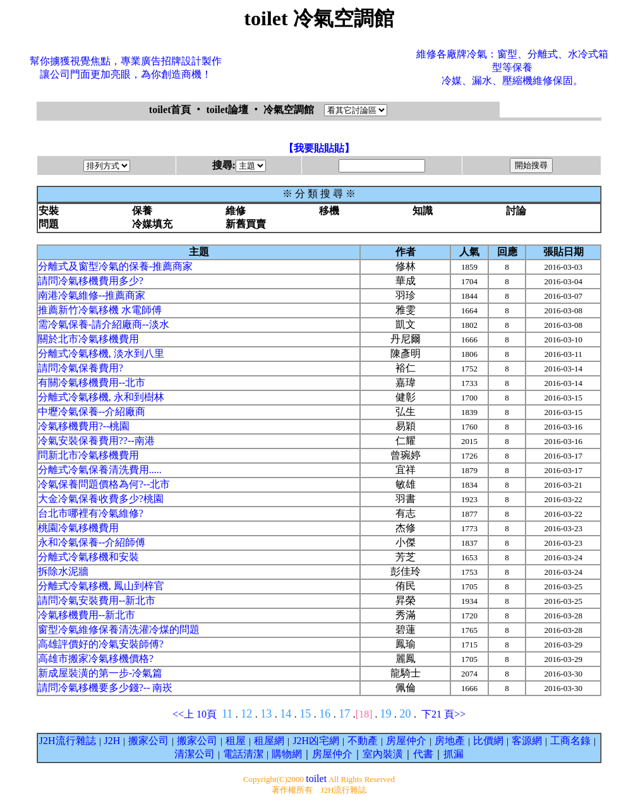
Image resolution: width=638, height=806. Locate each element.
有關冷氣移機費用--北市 (92, 382)
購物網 (287, 754)
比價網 (488, 740)
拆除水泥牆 (63, 571)
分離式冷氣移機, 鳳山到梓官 (101, 585)
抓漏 (453, 754)
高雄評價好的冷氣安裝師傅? (101, 644)
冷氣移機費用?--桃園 (84, 426)
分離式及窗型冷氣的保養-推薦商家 (115, 266)
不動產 (362, 740)
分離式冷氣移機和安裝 (88, 556)
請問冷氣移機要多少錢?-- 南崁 (105, 687)
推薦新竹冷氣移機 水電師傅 (100, 309)
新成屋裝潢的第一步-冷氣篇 (100, 673)
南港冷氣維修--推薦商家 (92, 295)
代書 (423, 754)
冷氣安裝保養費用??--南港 (96, 440)
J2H (112, 740)
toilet (316, 778)
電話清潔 (243, 754)
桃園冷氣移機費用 (78, 527)
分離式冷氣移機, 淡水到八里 (101, 353)
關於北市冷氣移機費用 (88, 339)
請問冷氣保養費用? (80, 368)
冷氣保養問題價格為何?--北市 (104, 484)
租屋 (236, 740)
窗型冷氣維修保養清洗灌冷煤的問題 (119, 629)
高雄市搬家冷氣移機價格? (95, 658)
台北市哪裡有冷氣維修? (90, 513)
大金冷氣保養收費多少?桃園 (101, 498)
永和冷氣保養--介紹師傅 (92, 542)
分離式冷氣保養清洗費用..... (100, 469)
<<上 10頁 (194, 714)
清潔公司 (194, 754)
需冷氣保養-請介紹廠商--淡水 (103, 324)
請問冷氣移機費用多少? (90, 280)
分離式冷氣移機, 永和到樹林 (101, 397)
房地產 (450, 740)
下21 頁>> (443, 714)
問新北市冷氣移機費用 (88, 455)
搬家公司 (148, 740)
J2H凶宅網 (315, 740)
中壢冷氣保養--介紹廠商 (92, 411)
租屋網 (269, 740)
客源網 (527, 740)
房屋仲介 (406, 740)
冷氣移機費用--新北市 (87, 615)
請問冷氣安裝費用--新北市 (97, 600)
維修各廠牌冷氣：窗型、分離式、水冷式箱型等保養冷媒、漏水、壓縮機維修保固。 (512, 67)
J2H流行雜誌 (67, 740)
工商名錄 (570, 740)
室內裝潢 (383, 754)
